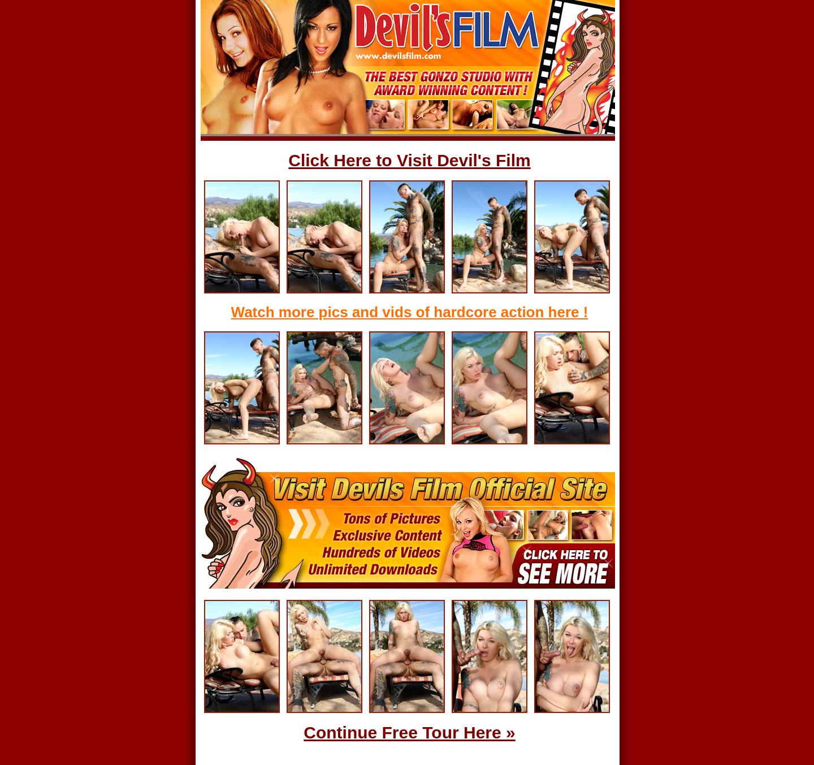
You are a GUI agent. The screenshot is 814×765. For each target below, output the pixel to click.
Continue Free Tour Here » (410, 732)
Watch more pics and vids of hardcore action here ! (409, 312)
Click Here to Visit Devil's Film (409, 160)
